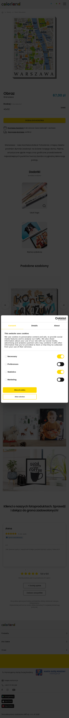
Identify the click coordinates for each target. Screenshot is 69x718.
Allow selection (20, 396)
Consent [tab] (12, 326)
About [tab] (57, 326)
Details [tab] (34, 326)
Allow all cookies (19, 390)
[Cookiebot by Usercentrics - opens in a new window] (55, 318)
